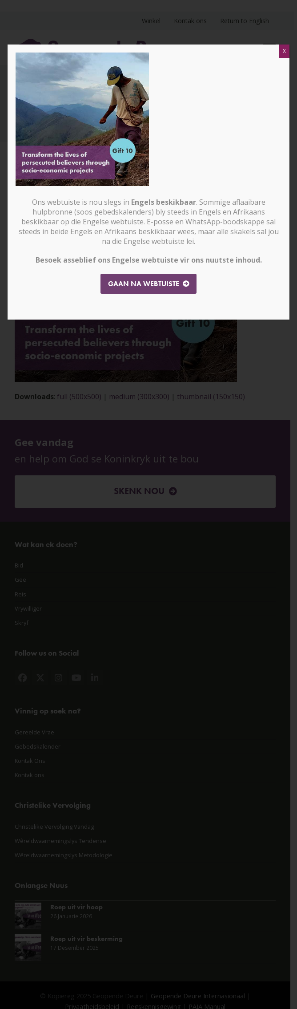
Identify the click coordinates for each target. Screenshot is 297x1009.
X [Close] (284, 51)
